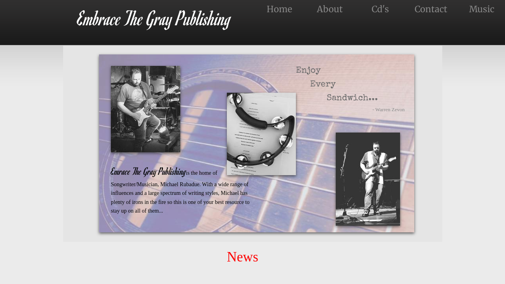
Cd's (380, 9)
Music (481, 9)
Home (279, 9)
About (330, 9)
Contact (431, 9)
